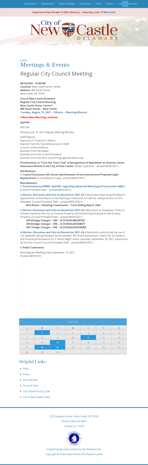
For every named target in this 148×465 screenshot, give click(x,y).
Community (85, 3)
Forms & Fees (30, 385)
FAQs (26, 368)
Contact (109, 3)
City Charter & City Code (36, 391)
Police (98, 3)
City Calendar (30, 379)
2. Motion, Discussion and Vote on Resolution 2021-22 (52, 194)
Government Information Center (84, 454)
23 (57, 347)
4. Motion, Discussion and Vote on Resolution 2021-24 (52, 232)
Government (30, 3)
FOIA (81, 426)
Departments (48, 3)
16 (57, 342)
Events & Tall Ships (67, 3)
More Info (110, 12)
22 (42, 347)
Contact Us (70, 426)
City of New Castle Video (36, 397)
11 (88, 337)
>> (124, 321)
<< (21, 321)
